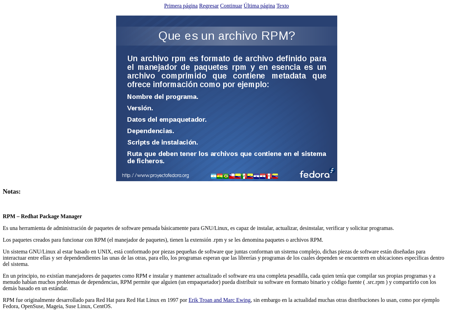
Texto (282, 6)
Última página (259, 6)
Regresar (209, 6)
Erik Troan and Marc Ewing (220, 300)
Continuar (231, 6)
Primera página (181, 6)
